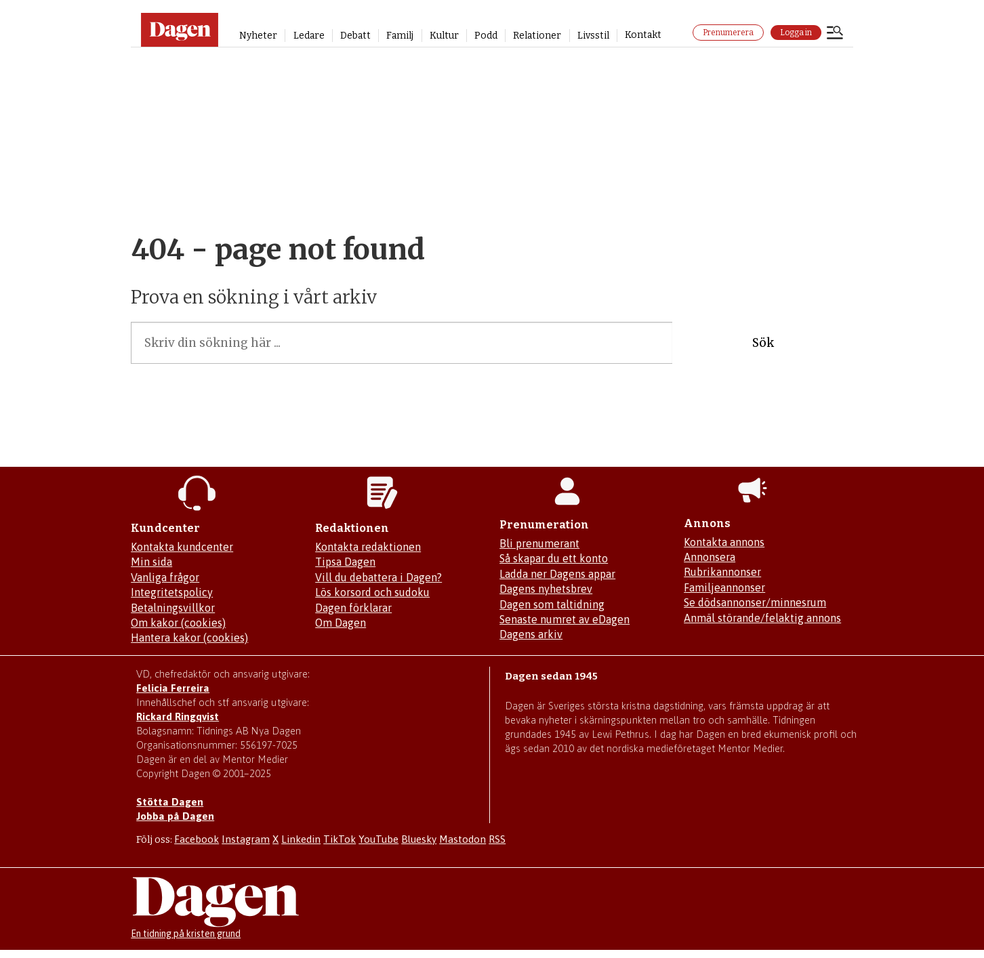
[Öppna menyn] (835, 34)
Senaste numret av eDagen (564, 619)
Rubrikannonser (722, 572)
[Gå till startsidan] (179, 30)
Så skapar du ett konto (553, 558)
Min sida (151, 562)
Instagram (246, 839)
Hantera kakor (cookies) (189, 637)
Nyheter (258, 35)
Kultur (444, 35)
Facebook (196, 839)
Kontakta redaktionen (368, 547)
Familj (399, 35)
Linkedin (301, 839)
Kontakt (643, 35)
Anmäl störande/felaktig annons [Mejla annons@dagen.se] (762, 618)
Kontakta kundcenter (182, 547)
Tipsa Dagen (345, 562)
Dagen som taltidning (551, 604)
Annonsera (709, 557)
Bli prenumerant (539, 543)
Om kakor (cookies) (178, 623)
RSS (497, 839)
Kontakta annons (724, 542)
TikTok (339, 839)
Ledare (309, 35)
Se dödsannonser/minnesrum (755, 602)
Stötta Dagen (169, 802)
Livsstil (593, 35)
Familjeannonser (724, 587)
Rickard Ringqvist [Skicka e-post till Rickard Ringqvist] (177, 716)
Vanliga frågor (165, 577)
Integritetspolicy (172, 592)
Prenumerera (728, 32)
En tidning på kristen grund (186, 933)
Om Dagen (340, 623)
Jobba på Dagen (175, 816)
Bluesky (418, 839)
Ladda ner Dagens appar (557, 574)
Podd (485, 35)
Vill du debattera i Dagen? (378, 577)
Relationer (537, 35)
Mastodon (462, 839)
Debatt (355, 35)
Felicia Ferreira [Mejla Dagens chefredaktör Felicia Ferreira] (172, 688)
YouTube (378, 839)
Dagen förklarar (353, 608)
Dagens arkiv (530, 634)
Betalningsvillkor (173, 608)
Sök (763, 342)
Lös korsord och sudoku (372, 592)
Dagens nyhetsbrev (545, 589)
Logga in (796, 32)
